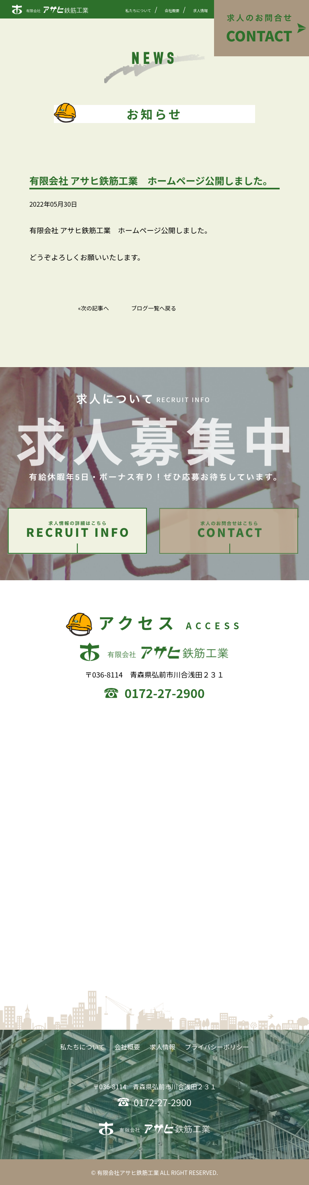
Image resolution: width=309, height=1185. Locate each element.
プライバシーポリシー (217, 1049)
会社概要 (172, 10)
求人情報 (200, 10)
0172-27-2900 (164, 695)
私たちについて (138, 10)
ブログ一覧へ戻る (153, 308)
